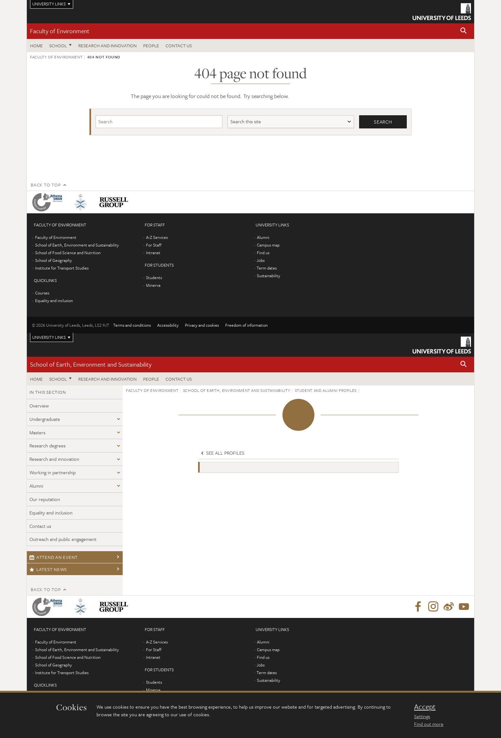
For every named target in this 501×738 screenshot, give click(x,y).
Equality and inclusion (54, 300)
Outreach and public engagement (62, 539)
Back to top (46, 184)
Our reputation (44, 499)
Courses (42, 293)
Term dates (267, 268)
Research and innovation (107, 45)
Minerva (153, 285)
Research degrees (47, 445)
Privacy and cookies (202, 325)
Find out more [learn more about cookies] (428, 723)
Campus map (268, 245)
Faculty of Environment (59, 31)
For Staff (153, 245)
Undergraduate (44, 418)
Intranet (153, 252)
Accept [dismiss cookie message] (424, 707)
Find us (263, 252)
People (151, 45)
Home (36, 45)
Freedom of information (246, 325)
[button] (463, 31)
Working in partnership (52, 472)
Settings (422, 716)
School (58, 45)
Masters (37, 432)
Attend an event (53, 557)
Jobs (261, 260)
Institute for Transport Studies (62, 268)
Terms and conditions (132, 325)
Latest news (48, 569)
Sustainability (268, 275)
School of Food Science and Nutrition (68, 252)
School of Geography (53, 260)
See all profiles (222, 452)
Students (154, 277)
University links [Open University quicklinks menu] (49, 337)
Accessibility (168, 325)
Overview (39, 405)
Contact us (179, 45)
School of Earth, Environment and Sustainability (77, 245)
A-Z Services (157, 237)
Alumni (263, 237)
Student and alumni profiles (326, 390)
